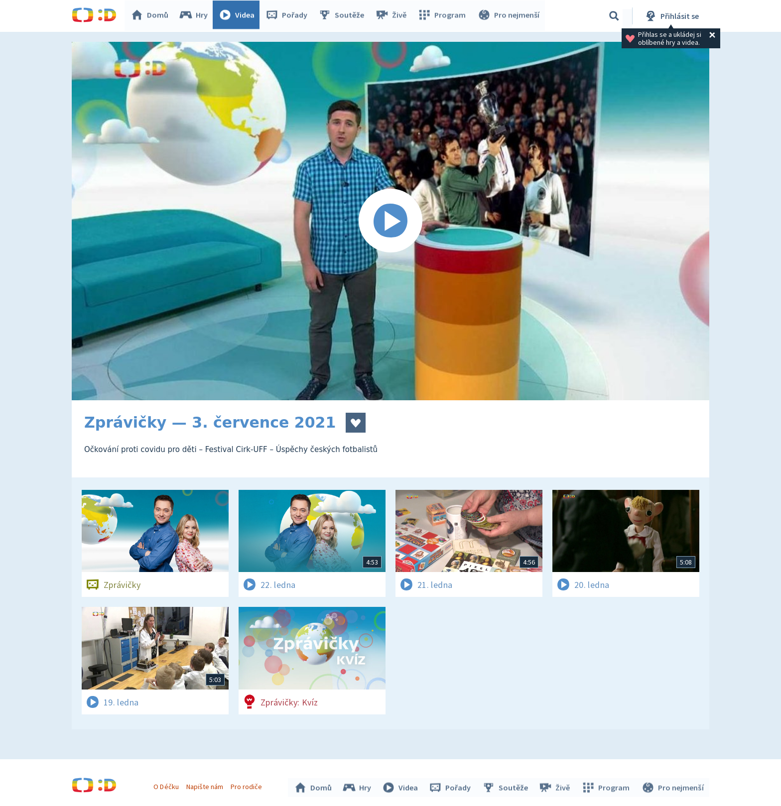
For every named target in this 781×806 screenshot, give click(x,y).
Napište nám (205, 785)
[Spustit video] (390, 221)
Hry (196, 15)
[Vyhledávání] (614, 16)
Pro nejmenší (509, 15)
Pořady (288, 15)
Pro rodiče (247, 785)
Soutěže (343, 15)
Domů (151, 15)
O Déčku (167, 785)
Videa (239, 15)
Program (443, 15)
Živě (393, 15)
